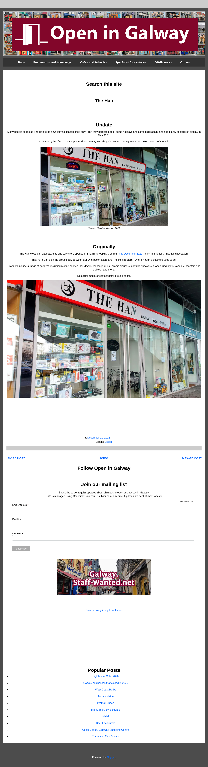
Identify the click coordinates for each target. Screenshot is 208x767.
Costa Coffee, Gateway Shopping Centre (105, 729)
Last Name (17, 533)
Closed (108, 441)
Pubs (21, 62)
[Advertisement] (104, 640)
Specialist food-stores (130, 62)
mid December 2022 (130, 253)
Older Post (15, 458)
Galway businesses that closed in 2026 (105, 683)
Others (185, 62)
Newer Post (192, 458)
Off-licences (163, 62)
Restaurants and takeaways (52, 62)
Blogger (110, 757)
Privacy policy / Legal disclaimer (104, 610)
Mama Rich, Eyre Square (105, 709)
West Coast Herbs (105, 689)
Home (103, 458)
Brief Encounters (105, 723)
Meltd (105, 716)
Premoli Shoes (105, 703)
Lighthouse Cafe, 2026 (106, 676)
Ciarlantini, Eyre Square (105, 736)
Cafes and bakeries (93, 62)
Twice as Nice (106, 696)
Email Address (20, 505)
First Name (17, 519)
